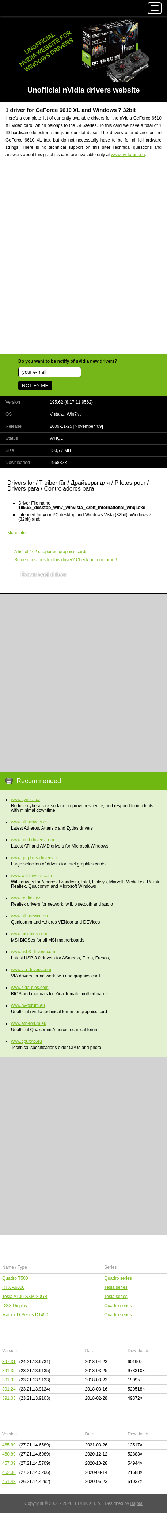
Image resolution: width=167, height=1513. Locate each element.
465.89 (9, 1445)
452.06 (9, 1472)
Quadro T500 (15, 1278)
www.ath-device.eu (29, 916)
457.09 (9, 1463)
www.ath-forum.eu (28, 1023)
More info (16, 533)
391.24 (9, 1389)
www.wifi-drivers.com (31, 876)
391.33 (9, 1379)
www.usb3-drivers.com (33, 952)
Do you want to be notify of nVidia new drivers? (67, 361)
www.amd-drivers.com (32, 840)
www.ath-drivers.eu (29, 822)
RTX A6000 (13, 1287)
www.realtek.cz (25, 898)
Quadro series (118, 1278)
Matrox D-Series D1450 (25, 1314)
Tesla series (115, 1287)
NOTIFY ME (35, 385)
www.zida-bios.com (30, 987)
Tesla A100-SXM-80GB (24, 1296)
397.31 (9, 1361)
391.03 (9, 1398)
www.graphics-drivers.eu (35, 858)
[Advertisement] (83, 260)
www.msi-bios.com (29, 934)
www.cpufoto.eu (26, 1041)
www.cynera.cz (25, 799)
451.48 (9, 1481)
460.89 (9, 1454)
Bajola (136, 1503)
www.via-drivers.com (31, 969)
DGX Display (14, 1305)
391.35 (9, 1370)
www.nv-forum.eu (128, 154)
